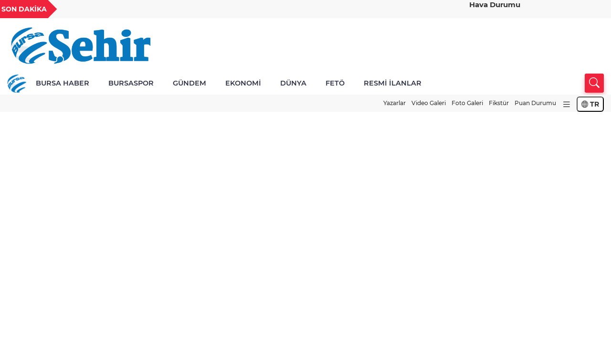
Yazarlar (394, 103)
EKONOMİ (243, 83)
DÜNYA (293, 83)
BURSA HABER (62, 83)
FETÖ (335, 83)
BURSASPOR (131, 83)
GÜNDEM (189, 83)
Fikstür (499, 103)
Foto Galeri (467, 103)
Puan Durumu (535, 103)
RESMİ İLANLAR (392, 83)
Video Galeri (428, 103)
